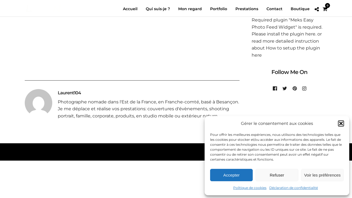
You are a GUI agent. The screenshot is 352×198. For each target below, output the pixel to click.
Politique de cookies (249, 188)
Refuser (277, 175)
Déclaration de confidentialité (293, 188)
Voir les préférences (322, 175)
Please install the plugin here (283, 34)
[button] (341, 123)
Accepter (231, 175)
